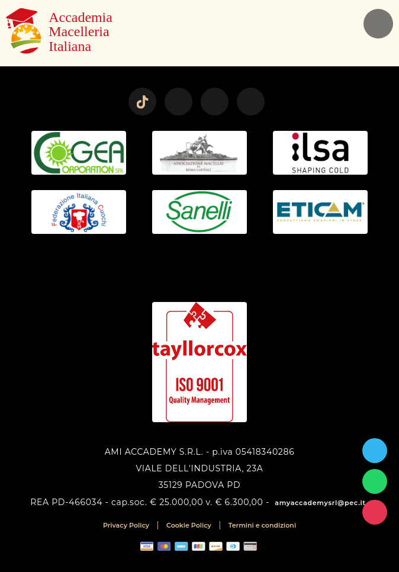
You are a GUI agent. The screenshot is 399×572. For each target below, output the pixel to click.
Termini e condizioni (262, 525)
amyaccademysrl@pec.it (320, 503)
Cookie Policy (188, 525)
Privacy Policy (126, 525)
